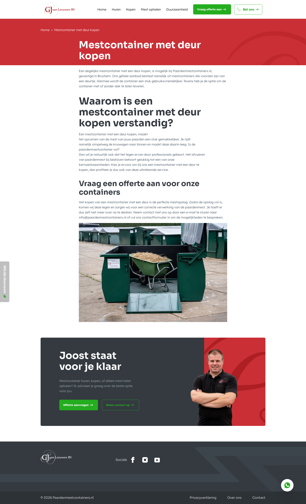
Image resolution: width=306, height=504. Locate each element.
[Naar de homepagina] (59, 9)
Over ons (234, 498)
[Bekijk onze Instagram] (145, 460)
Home (101, 9)
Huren (116, 9)
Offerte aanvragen (78, 405)
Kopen (130, 9)
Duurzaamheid (177, 9)
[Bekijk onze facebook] (133, 460)
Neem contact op (120, 405)
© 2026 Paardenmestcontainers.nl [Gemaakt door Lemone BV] (67, 498)
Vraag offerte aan (212, 9)
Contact (258, 498)
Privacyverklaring (203, 498)
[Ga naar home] (78, 457)
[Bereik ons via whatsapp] (287, 485)
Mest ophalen (151, 9)
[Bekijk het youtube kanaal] (157, 460)
